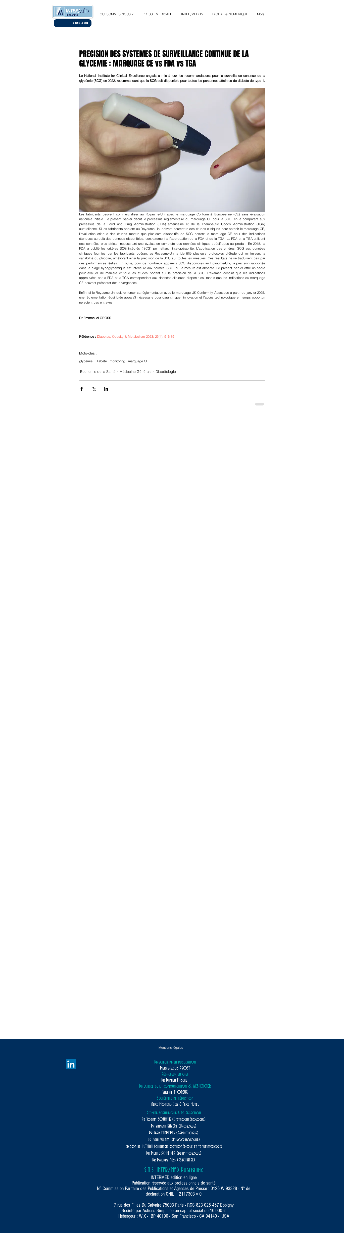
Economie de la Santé (98, 371)
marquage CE (138, 361)
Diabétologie (166, 371)
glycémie (85, 361)
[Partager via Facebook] (81, 388)
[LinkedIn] (71, 1064)
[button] (230, 12)
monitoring (117, 361)
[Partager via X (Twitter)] (93, 388)
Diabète (101, 361)
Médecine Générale (136, 371)
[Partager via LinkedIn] (106, 388)
